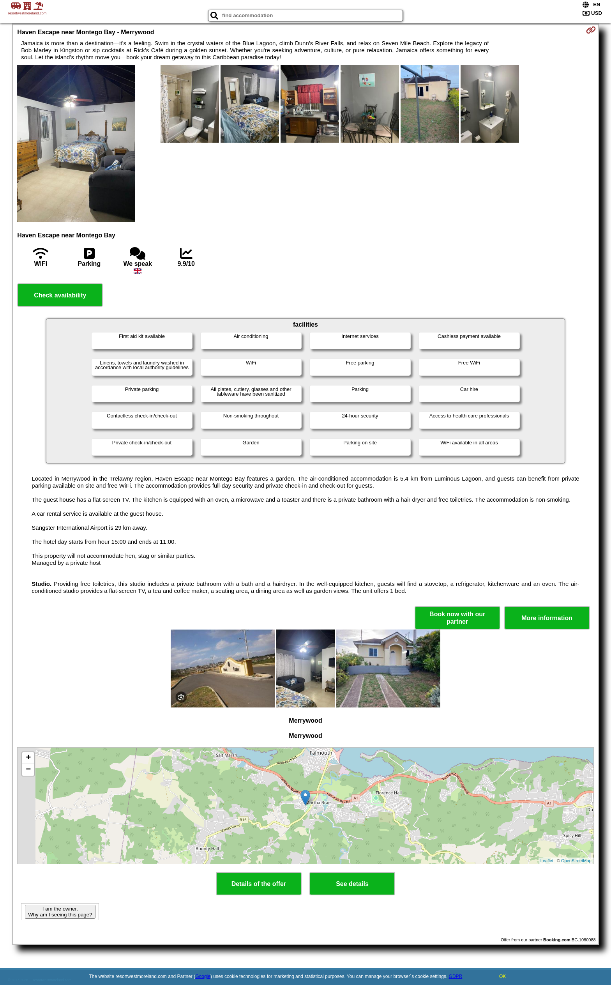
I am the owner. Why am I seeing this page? (60, 912)
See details (352, 884)
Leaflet (546, 860)
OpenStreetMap (576, 860)
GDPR (456, 976)
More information (546, 618)
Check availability (60, 295)
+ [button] (28, 758)
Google (202, 976)
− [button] (28, 770)
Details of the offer (258, 884)
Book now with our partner (457, 618)
